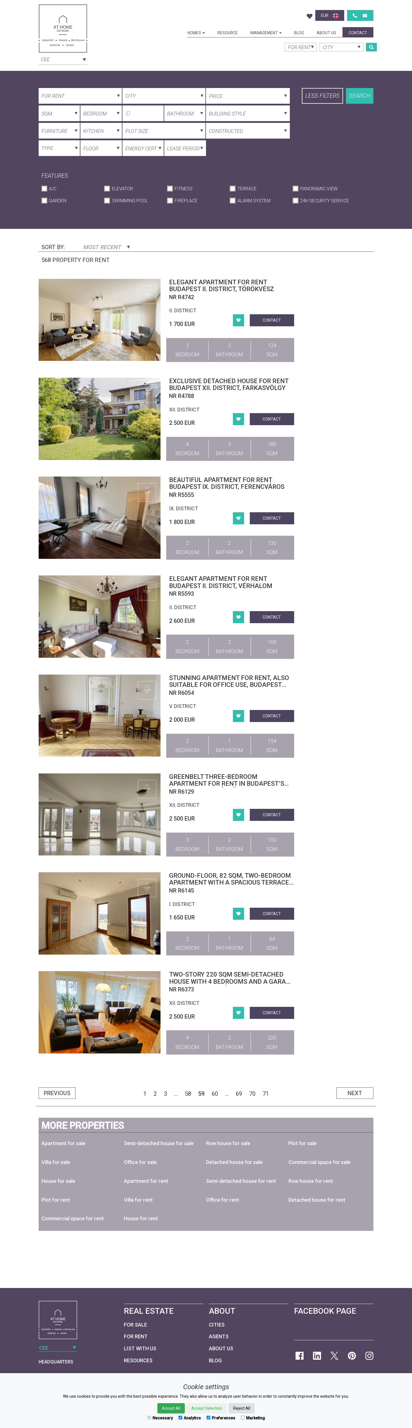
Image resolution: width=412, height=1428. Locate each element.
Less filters (322, 95)
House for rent (141, 1218)
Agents (219, 1336)
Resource (227, 33)
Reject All (241, 1408)
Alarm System (253, 200)
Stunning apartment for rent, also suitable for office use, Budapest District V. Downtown (229, 684)
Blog (299, 33)
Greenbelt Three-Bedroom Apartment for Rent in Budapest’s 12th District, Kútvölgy (226, 783)
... (176, 1093)
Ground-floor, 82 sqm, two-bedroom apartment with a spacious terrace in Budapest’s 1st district (230, 882)
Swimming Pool (130, 200)
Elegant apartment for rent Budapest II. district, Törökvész (221, 286)
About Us (326, 33)
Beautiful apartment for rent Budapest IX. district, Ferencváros (226, 483)
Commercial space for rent (72, 1218)
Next (355, 1093)
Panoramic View (319, 188)
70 (252, 1093)
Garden (57, 200)
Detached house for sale (234, 1162)
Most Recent (107, 247)
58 (188, 1093)
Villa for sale (55, 1162)
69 (239, 1093)
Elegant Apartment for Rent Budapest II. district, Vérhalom (220, 582)
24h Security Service (324, 200)
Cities (217, 1325)
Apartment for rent (146, 1181)
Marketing (253, 1418)
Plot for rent (55, 1200)
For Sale (135, 1325)
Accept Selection (206, 1408)
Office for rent (222, 1200)
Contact (358, 33)
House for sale (58, 1181)
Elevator (122, 188)
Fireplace (186, 200)
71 (266, 1093)
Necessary (160, 1418)
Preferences (221, 1418)
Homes (196, 33)
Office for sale (140, 1162)
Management (266, 33)
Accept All (171, 1408)
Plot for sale (302, 1143)
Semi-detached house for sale (159, 1143)
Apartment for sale (63, 1143)
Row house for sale (228, 1143)
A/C (52, 188)
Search (359, 95)
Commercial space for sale (319, 1162)
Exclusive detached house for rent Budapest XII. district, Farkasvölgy (228, 384)
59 (201, 1093)
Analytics (190, 1418)
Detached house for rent (316, 1200)
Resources (138, 1360)
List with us (140, 1348)
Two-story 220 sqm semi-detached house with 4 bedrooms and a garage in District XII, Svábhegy (231, 981)
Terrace (247, 188)
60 (215, 1093)
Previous (57, 1093)
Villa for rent (138, 1200)
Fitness (184, 188)
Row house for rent (310, 1181)
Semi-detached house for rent (241, 1181)
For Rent (136, 1336)
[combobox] (63, 59)
